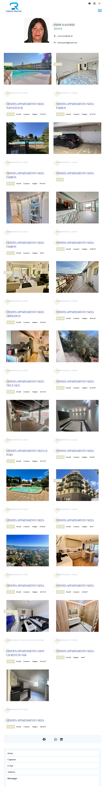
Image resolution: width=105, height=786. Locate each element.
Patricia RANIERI (64, 25)
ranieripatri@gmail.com (67, 42)
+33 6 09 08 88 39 (64, 36)
